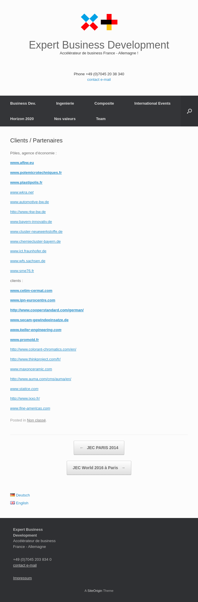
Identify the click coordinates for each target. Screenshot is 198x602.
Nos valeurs (65, 119)
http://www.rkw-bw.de (28, 212)
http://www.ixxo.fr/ (25, 398)
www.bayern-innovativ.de (31, 221)
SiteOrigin (94, 590)
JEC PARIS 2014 (99, 448)
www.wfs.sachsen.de (27, 261)
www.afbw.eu (22, 162)
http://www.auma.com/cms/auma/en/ (40, 379)
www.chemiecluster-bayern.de (35, 241)
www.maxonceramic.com (31, 369)
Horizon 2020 (22, 119)
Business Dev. (23, 103)
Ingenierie (65, 103)
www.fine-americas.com (30, 408)
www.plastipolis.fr (26, 182)
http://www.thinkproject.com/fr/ (35, 359)
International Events (153, 103)
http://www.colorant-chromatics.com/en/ (43, 349)
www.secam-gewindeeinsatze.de (39, 320)
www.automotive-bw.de (29, 202)
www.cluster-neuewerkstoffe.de (36, 231)
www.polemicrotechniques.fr (36, 172)
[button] (189, 111)
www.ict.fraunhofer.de (28, 251)
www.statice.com (24, 389)
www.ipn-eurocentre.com (32, 300)
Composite (104, 103)
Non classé (36, 420)
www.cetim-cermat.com (31, 290)
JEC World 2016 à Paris (99, 468)
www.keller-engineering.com (35, 330)
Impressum (22, 578)
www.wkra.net (21, 192)
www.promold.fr (24, 339)
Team (101, 119)
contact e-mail (99, 79)
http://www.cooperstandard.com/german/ (47, 310)
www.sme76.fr (22, 271)
